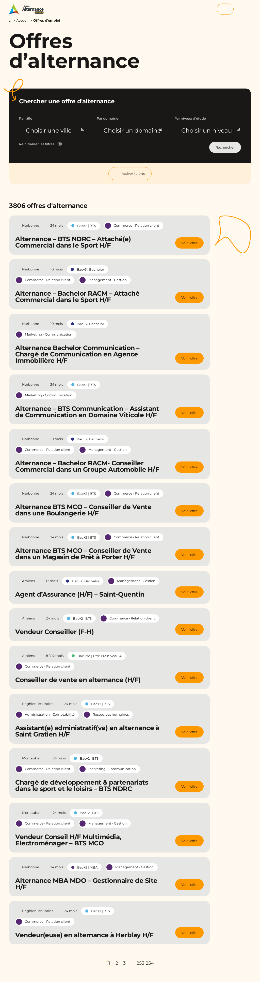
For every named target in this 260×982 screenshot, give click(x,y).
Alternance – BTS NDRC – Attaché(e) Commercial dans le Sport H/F (73, 242)
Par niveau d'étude (190, 118)
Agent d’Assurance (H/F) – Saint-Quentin (79, 594)
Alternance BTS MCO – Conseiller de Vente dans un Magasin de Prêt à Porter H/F (83, 554)
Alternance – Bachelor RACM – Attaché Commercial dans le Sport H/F (77, 297)
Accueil (22, 20)
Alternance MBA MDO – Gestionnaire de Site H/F (86, 884)
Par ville (25, 118)
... (10, 20)
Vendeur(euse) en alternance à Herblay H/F (84, 935)
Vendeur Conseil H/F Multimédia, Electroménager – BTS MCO (68, 840)
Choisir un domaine (133, 130)
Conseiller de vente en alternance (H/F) (78, 680)
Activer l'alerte (130, 173)
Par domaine (107, 118)
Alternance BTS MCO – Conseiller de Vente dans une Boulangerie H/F (83, 510)
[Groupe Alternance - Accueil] (28, 9)
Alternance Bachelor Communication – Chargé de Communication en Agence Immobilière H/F (77, 354)
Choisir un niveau (210, 130)
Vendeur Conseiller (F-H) (54, 632)
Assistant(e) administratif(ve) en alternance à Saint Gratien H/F (87, 731)
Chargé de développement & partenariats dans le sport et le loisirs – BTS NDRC (81, 785)
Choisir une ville (55, 130)
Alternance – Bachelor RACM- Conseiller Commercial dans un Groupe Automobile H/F (87, 466)
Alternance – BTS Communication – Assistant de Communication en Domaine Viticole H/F (87, 412)
